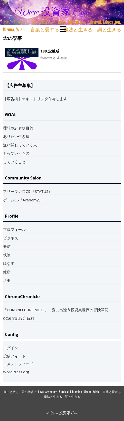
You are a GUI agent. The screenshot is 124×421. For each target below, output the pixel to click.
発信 (7, 246)
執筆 (7, 254)
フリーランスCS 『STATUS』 (27, 191)
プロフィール (14, 229)
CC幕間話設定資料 (18, 318)
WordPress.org (16, 371)
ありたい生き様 (16, 136)
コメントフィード (18, 363)
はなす (8, 263)
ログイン (10, 347)
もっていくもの (16, 153)
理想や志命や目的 (18, 127)
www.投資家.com (52, 13)
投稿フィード (14, 355)
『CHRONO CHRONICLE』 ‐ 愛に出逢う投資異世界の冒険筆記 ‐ (57, 309)
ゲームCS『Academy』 (23, 199)
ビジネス (10, 238)
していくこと (14, 161)
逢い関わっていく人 (20, 144)
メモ (7, 280)
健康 (7, 271)
